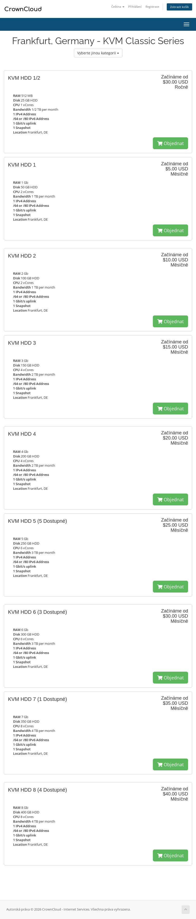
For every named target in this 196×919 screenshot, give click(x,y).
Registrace (152, 6)
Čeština (117, 6)
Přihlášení (135, 6)
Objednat (170, 143)
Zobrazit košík (179, 7)
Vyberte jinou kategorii (98, 52)
